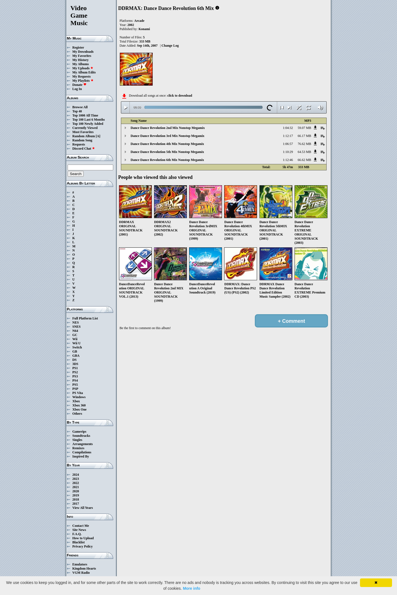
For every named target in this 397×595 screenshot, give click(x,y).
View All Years (82, 508)
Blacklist (78, 542)
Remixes (78, 448)
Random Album (83, 136)
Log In (77, 89)
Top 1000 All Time (85, 115)
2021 (75, 487)
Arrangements (82, 444)
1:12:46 (288, 160)
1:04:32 (288, 128)
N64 (75, 331)
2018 (75, 499)
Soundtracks (81, 436)
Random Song (82, 140)
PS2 (75, 372)
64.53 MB (304, 152)
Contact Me (80, 526)
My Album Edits (84, 72)
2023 (75, 479)
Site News (79, 530)
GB (74, 351)
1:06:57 (288, 144)
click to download (179, 95)
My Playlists (83, 81)
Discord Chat (83, 148)
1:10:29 (288, 152)
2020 (75, 491)
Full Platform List (85, 318)
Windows (79, 397)
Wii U (76, 343)
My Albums (80, 64)
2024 (75, 475)
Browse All (80, 107)
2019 (75, 495)
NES (75, 322)
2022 (75, 483)
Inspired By (80, 456)
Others (77, 414)
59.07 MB (304, 128)
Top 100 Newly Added (87, 124)
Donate (79, 85)
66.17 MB (304, 136)
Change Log (170, 45)
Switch (77, 347)
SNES (76, 327)
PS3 (75, 376)
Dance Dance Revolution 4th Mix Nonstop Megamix (167, 144)
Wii (74, 339)
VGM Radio (81, 573)
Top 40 (77, 111)
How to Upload (83, 538)
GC (74, 335)
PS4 (75, 380)
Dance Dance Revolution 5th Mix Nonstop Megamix (167, 152)
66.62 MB (304, 160)
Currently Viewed (84, 128)
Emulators (79, 564)
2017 (75, 504)
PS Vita (77, 393)
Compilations (81, 452)
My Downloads (83, 52)
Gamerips (79, 431)
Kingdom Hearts (84, 568)
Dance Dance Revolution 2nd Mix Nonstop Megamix (168, 128)
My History (80, 60)
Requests (78, 144)
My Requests (81, 76)
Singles (77, 440)
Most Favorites (83, 132)
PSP (75, 389)
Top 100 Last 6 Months (88, 119)
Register (78, 47)
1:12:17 (288, 136)
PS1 (75, 368)
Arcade (139, 21)
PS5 (75, 385)
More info (191, 588)
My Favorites (81, 56)
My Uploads (82, 68)
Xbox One (79, 409)
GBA (76, 356)
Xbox (76, 401)
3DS (75, 364)
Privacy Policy (82, 546)
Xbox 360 (79, 405)
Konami (144, 29)
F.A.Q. (76, 534)
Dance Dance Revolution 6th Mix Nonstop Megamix (167, 160)
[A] (98, 136)
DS (74, 360)
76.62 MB (304, 144)
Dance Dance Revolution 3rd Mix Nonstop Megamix (167, 136)
